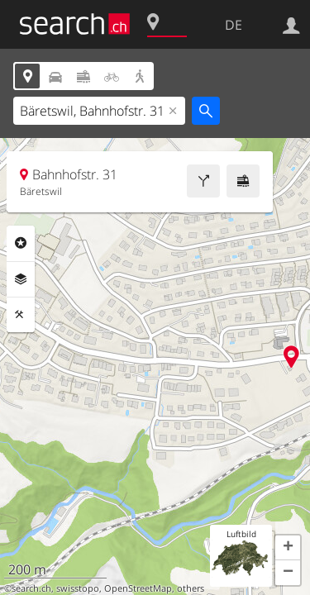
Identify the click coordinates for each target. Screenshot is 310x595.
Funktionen (21, 315)
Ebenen (21, 279)
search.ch (31, 588)
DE (233, 25)
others (190, 588)
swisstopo (77, 588)
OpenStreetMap (138, 588)
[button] (287, 548)
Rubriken (21, 243)
